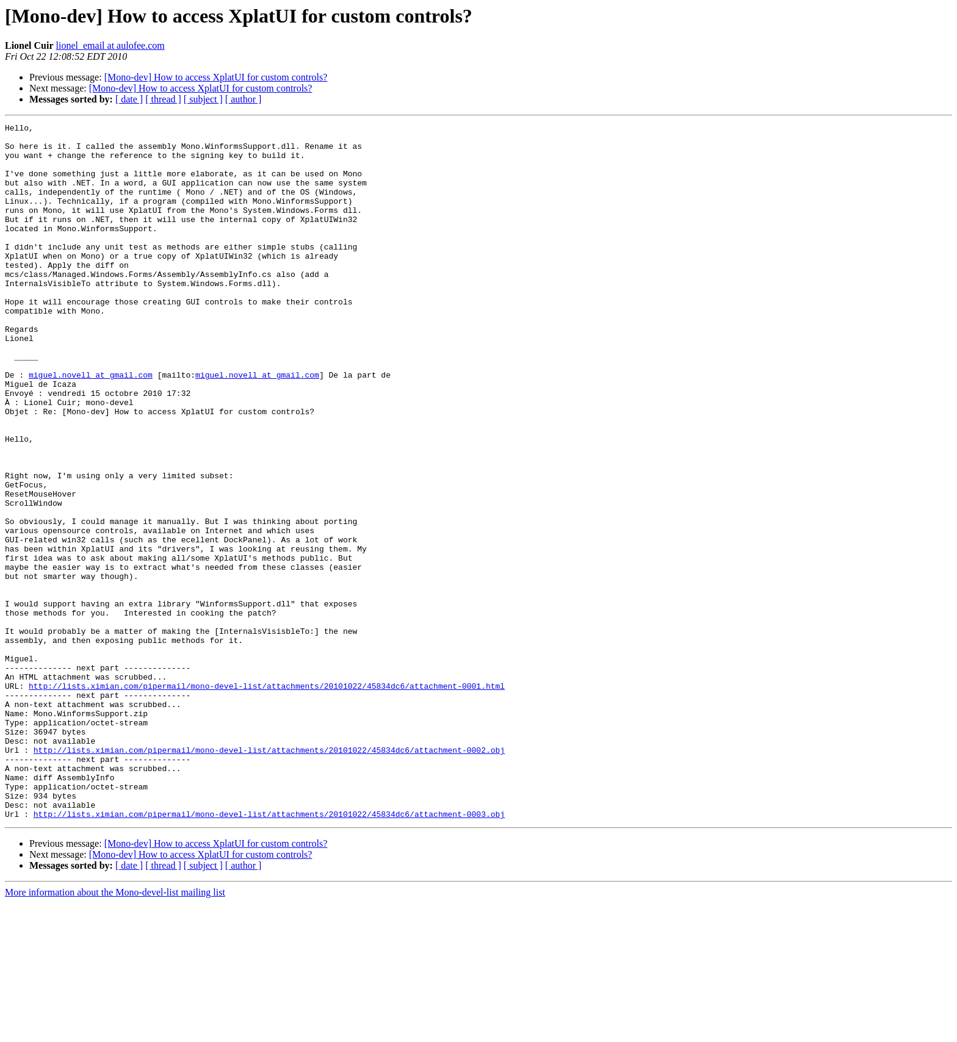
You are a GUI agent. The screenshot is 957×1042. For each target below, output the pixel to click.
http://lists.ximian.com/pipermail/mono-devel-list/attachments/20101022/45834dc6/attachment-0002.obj (269, 876)
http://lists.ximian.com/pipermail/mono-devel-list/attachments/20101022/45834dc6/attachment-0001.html (267, 799)
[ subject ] (203, 99)
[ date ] (129, 99)
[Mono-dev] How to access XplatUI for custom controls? (216, 77)
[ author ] (243, 99)
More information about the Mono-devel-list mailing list (115, 1031)
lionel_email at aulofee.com (110, 45)
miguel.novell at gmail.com (91, 425)
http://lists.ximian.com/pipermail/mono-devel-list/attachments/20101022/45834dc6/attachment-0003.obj (269, 952)
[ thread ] (163, 99)
